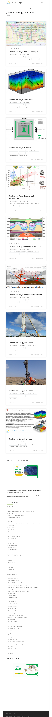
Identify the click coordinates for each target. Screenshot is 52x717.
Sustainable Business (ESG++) (13, 648)
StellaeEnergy (13, 63)
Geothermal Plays (11, 528)
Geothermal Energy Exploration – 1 (22, 439)
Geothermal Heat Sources (13, 509)
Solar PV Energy (11, 593)
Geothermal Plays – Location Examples (24, 51)
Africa (9, 558)
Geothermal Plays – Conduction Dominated (25, 246)
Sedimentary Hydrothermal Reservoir (16, 515)
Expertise (12, 8)
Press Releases (10, 653)
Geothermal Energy (11, 506)
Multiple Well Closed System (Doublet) (16, 583)
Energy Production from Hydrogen (16, 641)
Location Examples (12, 543)
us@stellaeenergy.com (22, 490)
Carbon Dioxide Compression (15, 624)
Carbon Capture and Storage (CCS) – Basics (17, 617)
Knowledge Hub (18, 8)
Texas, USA (10, 567)
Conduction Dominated (13, 534)
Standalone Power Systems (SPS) (15, 615)
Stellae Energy (14, 712)
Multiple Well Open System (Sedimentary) (17, 585)
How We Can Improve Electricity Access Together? (19, 591)
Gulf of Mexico (11, 562)
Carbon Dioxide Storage (13, 628)
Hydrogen (9, 633)
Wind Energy (11, 600)
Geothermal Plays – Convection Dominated (25, 295)
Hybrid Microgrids (12, 613)
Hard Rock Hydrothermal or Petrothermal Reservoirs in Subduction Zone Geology (24, 520)
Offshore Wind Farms (14, 604)
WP (12, 714)
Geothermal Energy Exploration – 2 (22, 391)
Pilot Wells (10, 552)
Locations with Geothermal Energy (16, 556)
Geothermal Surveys (12, 547)
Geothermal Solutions (12, 574)
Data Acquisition (12, 538)
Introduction (11, 529)
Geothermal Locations (12, 554)
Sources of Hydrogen (13, 635)
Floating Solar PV (13, 597)
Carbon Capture (11, 619)
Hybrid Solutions (12, 608)
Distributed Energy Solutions (13, 589)
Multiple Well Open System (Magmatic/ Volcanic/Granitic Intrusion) (23, 587)
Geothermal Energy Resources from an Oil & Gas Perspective (20, 511)
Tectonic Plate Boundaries (14, 517)
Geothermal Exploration (12, 545)
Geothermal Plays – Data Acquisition (23, 148)
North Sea (10, 565)
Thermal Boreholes (12, 549)
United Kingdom (12, 572)
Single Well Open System (13, 580)
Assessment (10, 541)
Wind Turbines (12, 601)
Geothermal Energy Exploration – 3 (22, 343)
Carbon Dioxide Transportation (15, 626)
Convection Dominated (13, 532)
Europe (10, 560)
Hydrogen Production (13, 637)
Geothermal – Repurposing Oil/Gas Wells (17, 576)
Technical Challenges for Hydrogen (16, 644)
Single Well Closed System (14, 578)
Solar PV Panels (12, 595)
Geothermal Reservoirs (12, 513)
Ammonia (10, 646)
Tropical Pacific (11, 569)
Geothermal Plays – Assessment (21, 100)
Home (7, 8)
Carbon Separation (12, 621)
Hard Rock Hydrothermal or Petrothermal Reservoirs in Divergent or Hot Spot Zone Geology (25, 524)
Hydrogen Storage (12, 639)
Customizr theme (26, 714)
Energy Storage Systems (13, 610)
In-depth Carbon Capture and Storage (15, 631)
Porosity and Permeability (14, 536)
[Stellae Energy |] (8, 2)
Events (8, 651)
